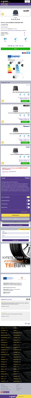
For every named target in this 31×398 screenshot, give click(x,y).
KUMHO (15, 354)
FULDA (15, 344)
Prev (27, 299)
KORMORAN (4, 354)
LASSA (2, 357)
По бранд (2, 384)
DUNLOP (15, 340)
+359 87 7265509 (4, 3)
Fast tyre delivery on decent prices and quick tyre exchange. (15, 314)
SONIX (2, 376)
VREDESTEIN (16, 381)
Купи (15, 48)
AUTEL (15, 330)
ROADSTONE (4, 374)
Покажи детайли (24, 211)
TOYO (2, 378)
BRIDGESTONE (4, 335)
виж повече (25, 101)
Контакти (18, 384)
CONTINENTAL (4, 337)
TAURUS (15, 376)
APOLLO (3, 328)
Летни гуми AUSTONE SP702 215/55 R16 (21, 92)
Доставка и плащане (4, 388)
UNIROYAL (3, 381)
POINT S (15, 369)
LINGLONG (15, 357)
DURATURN (3, 342)
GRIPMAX (3, 352)
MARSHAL (3, 359)
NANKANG (15, 364)
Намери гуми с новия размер (15, 225)
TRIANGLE (15, 378)
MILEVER (3, 364)
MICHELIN (15, 361)
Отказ (15, 218)
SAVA (14, 374)
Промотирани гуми (4, 386)
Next (29, 299)
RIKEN (14, 371)
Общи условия (19, 388)
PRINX (2, 371)
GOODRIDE (3, 349)
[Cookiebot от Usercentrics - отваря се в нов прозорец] (25, 178)
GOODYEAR (16, 349)
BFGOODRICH (16, 332)
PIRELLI (2, 369)
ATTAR (14, 328)
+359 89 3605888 (4, 4)
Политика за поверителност (6, 389)
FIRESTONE (16, 342)
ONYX (14, 366)
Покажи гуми (15, 240)
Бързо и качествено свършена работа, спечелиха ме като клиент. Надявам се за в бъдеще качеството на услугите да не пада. (15, 304)
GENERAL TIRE (4, 347)
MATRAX (3, 361)
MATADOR (15, 359)
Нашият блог (6, 392)
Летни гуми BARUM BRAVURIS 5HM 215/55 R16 (20, 133)
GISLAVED (15, 347)
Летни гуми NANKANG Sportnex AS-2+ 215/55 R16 (19, 112)
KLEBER (15, 352)
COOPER (15, 337)
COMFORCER (16, 335)
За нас (17, 386)
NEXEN (2, 366)
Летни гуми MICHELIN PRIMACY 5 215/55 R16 (20, 154)
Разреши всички (15, 215)
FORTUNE (3, 344)
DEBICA (2, 340)
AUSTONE (3, 330)
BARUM (2, 332)
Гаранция (18, 389)
